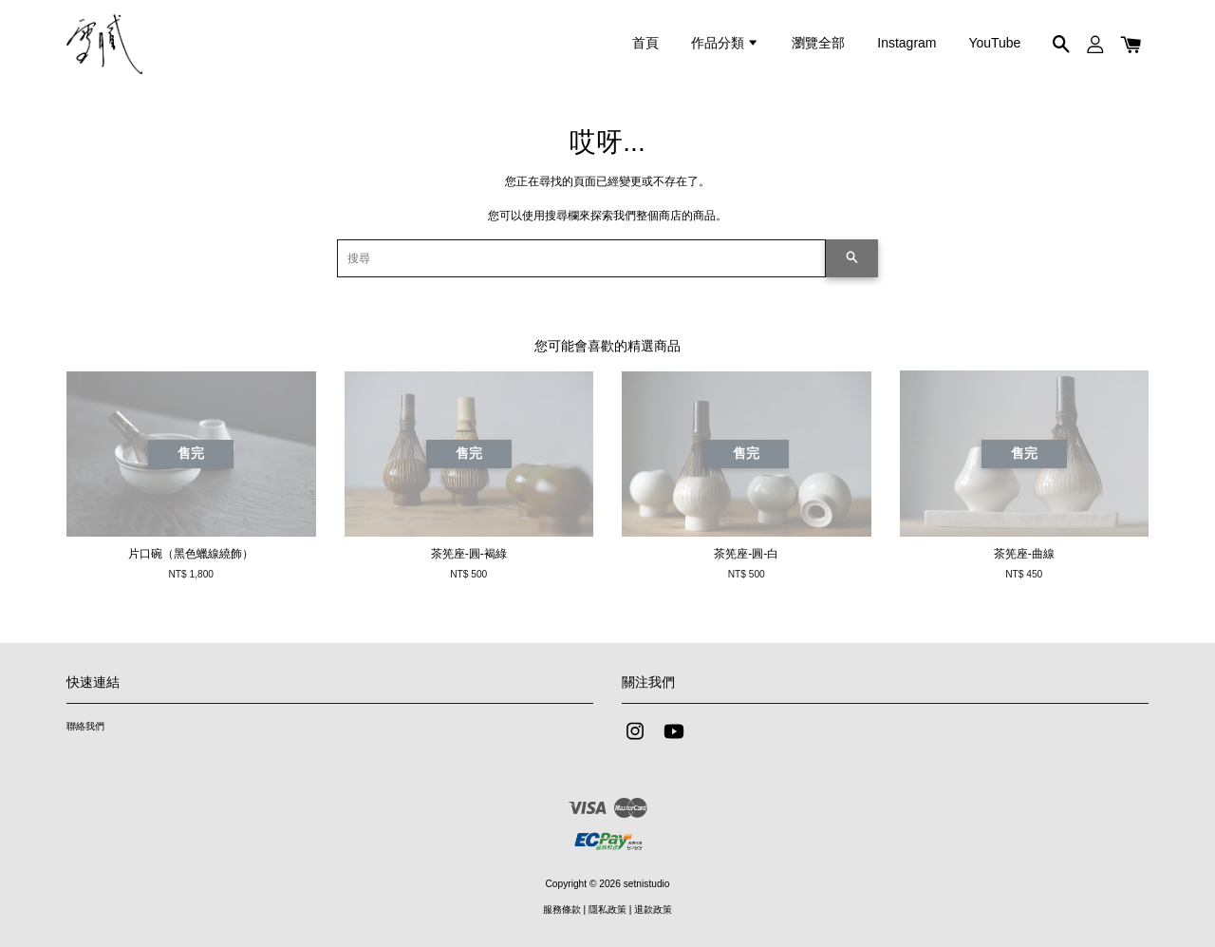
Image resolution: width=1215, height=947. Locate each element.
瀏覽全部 (818, 42)
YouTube (994, 42)
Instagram (906, 42)
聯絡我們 (85, 726)
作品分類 (725, 42)
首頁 (645, 42)
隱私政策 (607, 909)
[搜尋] (581, 258)
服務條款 (562, 909)
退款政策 (653, 909)
